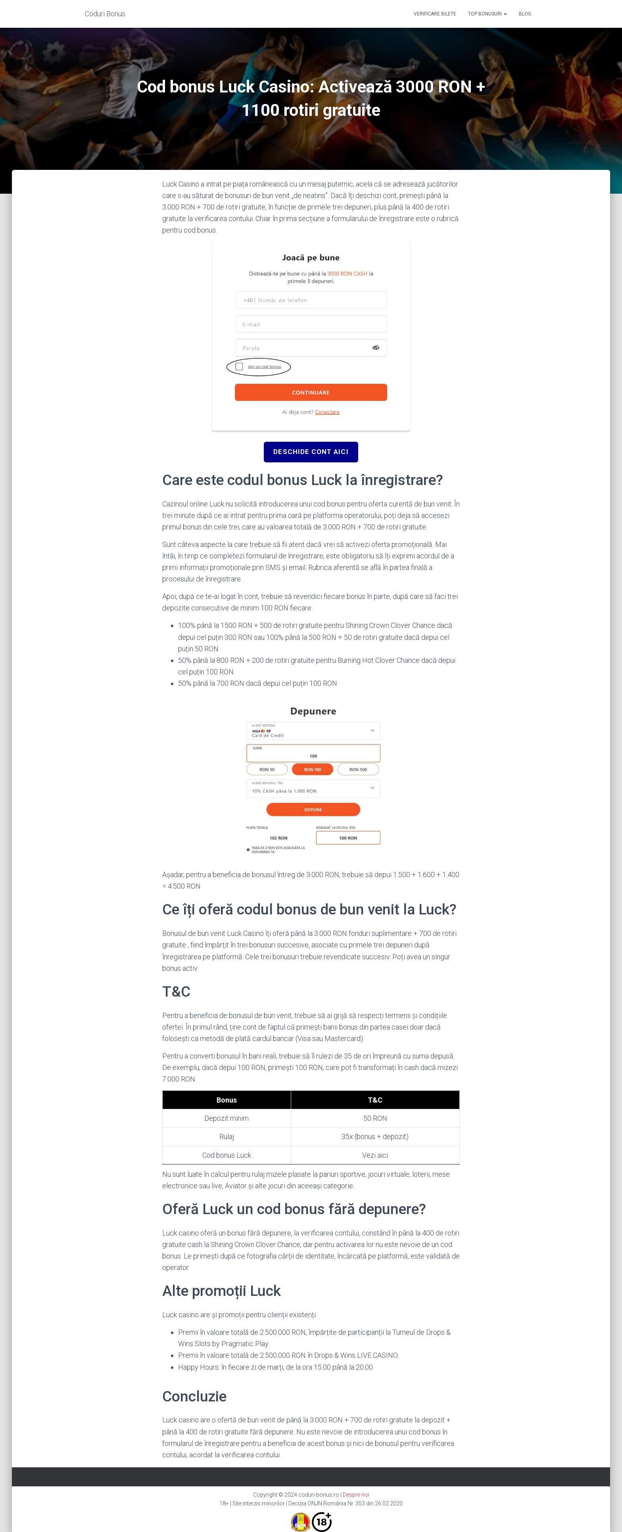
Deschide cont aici (311, 452)
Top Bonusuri (487, 14)
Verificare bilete (435, 14)
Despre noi (356, 1495)
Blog (525, 14)
